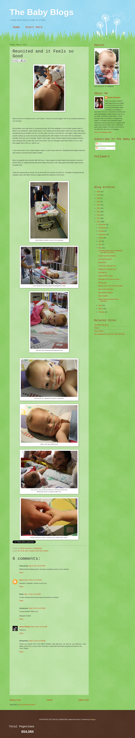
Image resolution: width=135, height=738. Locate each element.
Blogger (92, 719)
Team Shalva (98, 331)
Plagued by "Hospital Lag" (107, 269)
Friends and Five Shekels (107, 256)
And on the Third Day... (106, 289)
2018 (99, 198)
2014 (99, 211)
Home (16, 27)
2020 (99, 191)
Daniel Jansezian (26, 548)
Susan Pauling (24, 626)
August (101, 238)
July (100, 241)
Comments (100, 148)
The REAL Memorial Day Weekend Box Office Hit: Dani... (110, 251)
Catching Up (102, 272)
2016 (99, 205)
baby (26, 551)
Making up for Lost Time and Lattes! (110, 286)
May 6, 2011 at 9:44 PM (37, 566)
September (103, 234)
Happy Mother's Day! (105, 276)
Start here (34, 27)
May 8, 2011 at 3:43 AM (37, 608)
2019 (99, 195)
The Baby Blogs (42, 12)
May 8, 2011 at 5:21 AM (39, 626)
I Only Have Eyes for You (107, 266)
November (102, 228)
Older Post (83, 700)
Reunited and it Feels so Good (108, 279)
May (100, 248)
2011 (99, 221)
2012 (99, 218)
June (100, 244)
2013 (99, 215)
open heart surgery (41, 551)
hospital (31, 551)
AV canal (21, 551)
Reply (21, 572)
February (102, 312)
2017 (99, 201)
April (100, 305)
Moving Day (102, 282)
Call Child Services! (105, 259)
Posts (99, 144)
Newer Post (15, 700)
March (101, 308)
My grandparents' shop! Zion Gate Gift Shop (109, 334)
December (102, 224)
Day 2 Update (103, 296)
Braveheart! (102, 262)
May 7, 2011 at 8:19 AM (32, 594)
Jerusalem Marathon (101, 325)
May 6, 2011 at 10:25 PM (33, 580)
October (101, 231)
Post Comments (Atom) (27, 704)
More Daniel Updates (105, 292)
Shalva (96, 328)
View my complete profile (103, 132)
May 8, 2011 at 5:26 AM (37, 641)
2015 (99, 208)
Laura (21, 580)
